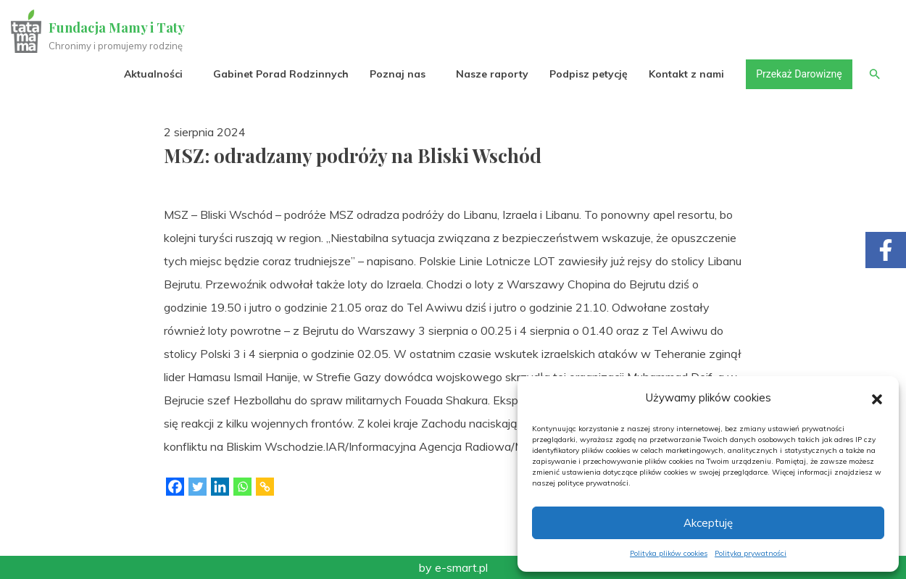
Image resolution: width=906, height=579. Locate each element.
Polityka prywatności (750, 553)
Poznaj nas (397, 73)
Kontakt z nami (686, 73)
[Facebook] (175, 486)
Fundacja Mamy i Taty (117, 27)
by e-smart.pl (453, 567)
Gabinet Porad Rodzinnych (280, 73)
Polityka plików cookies (668, 553)
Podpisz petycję (588, 73)
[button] (877, 398)
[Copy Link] (265, 486)
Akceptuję (708, 523)
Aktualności (152, 73)
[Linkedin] (220, 486)
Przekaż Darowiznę (798, 74)
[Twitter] (197, 486)
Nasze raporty (491, 73)
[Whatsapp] (242, 486)
